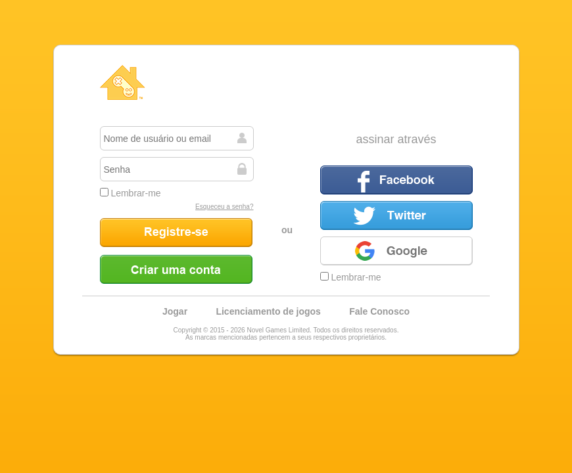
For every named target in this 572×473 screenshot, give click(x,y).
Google (396, 250)
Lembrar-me (130, 193)
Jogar (174, 311)
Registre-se (176, 232)
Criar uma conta (176, 269)
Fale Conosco (379, 311)
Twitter (396, 215)
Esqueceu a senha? (224, 206)
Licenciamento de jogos (268, 311)
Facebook (396, 180)
